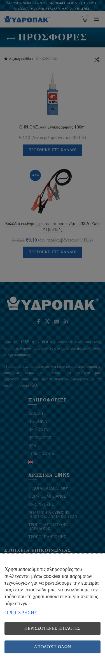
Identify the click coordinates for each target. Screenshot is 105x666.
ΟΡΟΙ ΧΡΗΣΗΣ (20, 612)
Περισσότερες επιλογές (52, 628)
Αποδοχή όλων (52, 647)
